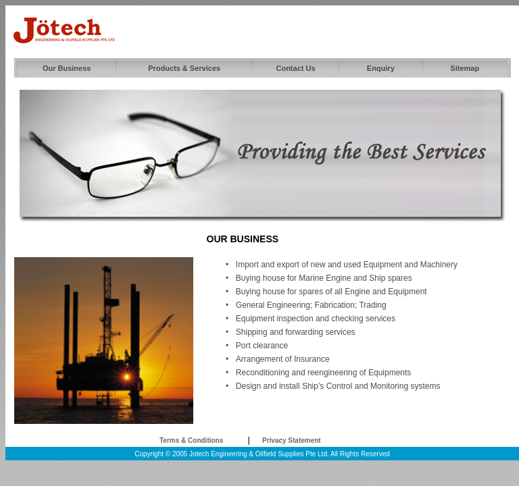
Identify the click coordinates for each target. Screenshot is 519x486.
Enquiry (381, 68)
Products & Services (184, 68)
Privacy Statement (291, 440)
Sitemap (464, 68)
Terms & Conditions (191, 440)
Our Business (67, 68)
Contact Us (295, 68)
